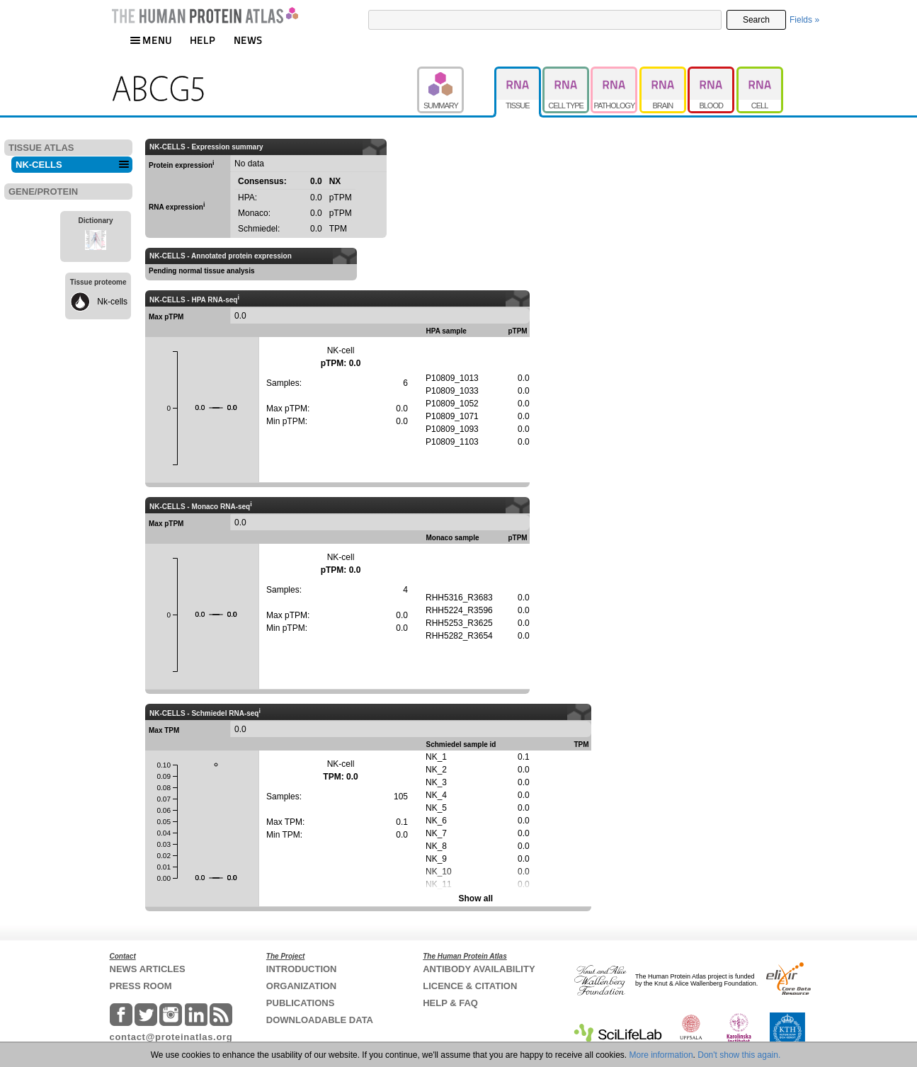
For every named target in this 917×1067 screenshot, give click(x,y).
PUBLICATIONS (300, 1003)
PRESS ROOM (141, 986)
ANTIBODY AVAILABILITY (479, 969)
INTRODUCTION (301, 969)
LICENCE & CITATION (470, 986)
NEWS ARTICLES (148, 969)
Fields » (804, 20)
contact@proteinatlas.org (171, 1037)
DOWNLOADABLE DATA (319, 1020)
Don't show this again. (738, 1055)
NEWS (248, 40)
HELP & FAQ (450, 1003)
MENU (151, 40)
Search (756, 20)
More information (661, 1055)
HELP (202, 40)
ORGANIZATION (301, 986)
